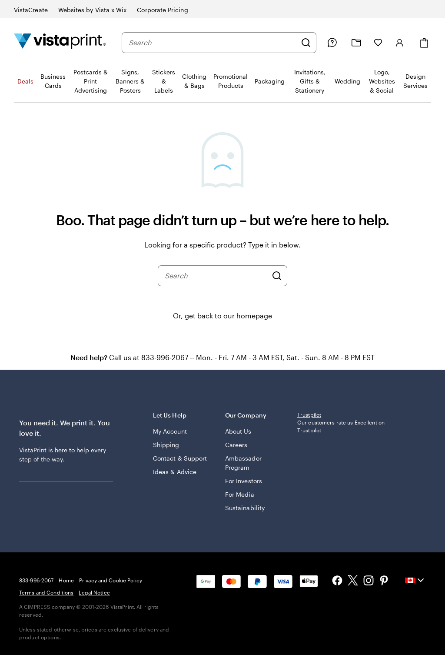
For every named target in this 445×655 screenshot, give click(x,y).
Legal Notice (94, 592)
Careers (236, 444)
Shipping (166, 444)
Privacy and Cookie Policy (110, 580)
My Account (170, 431)
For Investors (243, 481)
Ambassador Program (243, 462)
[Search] (306, 42)
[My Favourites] (378, 42)
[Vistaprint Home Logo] (60, 42)
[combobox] (212, 42)
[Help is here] (332, 43)
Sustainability (245, 507)
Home (66, 580)
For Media (239, 494)
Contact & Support (180, 458)
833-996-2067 (36, 580)
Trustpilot (309, 414)
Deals (25, 81)
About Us (238, 431)
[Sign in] (400, 43)
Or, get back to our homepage (222, 315)
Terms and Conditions (46, 592)
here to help (72, 450)
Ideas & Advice (174, 471)
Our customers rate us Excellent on (341, 426)
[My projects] (356, 43)
